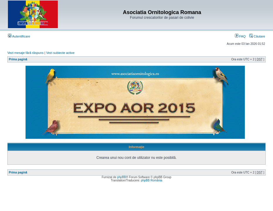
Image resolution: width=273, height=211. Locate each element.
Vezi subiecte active (60, 53)
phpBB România (151, 180)
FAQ (240, 36)
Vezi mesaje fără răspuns (25, 53)
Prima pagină (18, 59)
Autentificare (19, 36)
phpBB (121, 177)
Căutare (257, 36)
